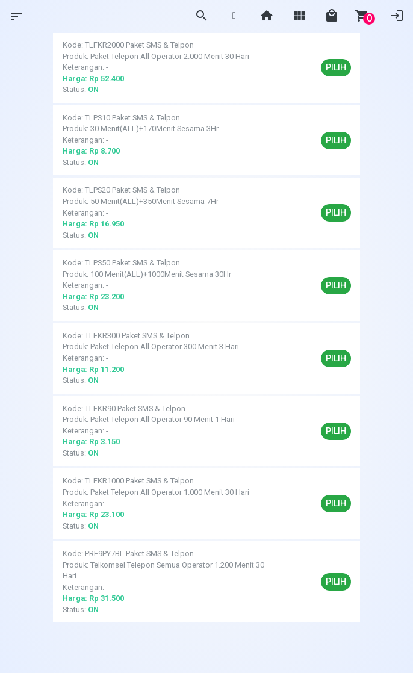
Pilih (336, 67)
